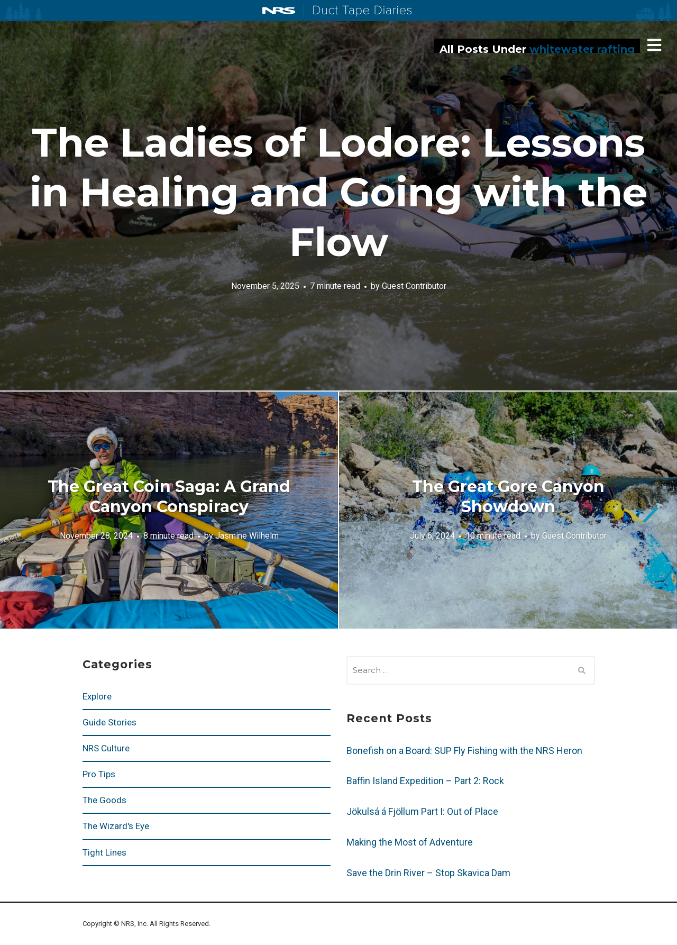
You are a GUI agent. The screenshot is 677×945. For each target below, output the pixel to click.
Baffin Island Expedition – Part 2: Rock (425, 780)
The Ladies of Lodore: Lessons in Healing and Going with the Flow (338, 192)
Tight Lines (104, 852)
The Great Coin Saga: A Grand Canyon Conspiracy (169, 496)
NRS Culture (106, 748)
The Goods (104, 800)
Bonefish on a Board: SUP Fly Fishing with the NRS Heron (464, 750)
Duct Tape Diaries (358, 11)
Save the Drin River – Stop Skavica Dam (428, 872)
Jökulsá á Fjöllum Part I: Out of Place (422, 811)
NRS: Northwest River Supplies (278, 10)
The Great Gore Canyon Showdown (508, 496)
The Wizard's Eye (116, 826)
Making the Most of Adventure (409, 842)
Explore (97, 696)
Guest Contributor (414, 286)
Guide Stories (109, 722)
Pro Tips (99, 774)
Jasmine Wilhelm (247, 536)
